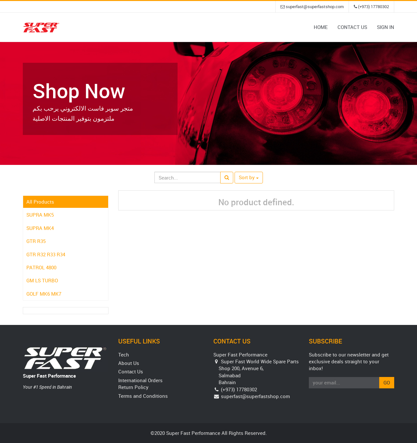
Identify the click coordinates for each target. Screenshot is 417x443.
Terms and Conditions (143, 396)
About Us (128, 363)
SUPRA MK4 (40, 228)
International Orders (140, 380)
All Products (40, 201)
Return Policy (133, 387)
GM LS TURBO (42, 280)
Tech (123, 354)
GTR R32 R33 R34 (45, 254)
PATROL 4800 (41, 267)
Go (386, 382)
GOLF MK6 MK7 (43, 293)
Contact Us (130, 371)
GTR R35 (36, 241)
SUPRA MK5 (40, 214)
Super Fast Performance (49, 375)
